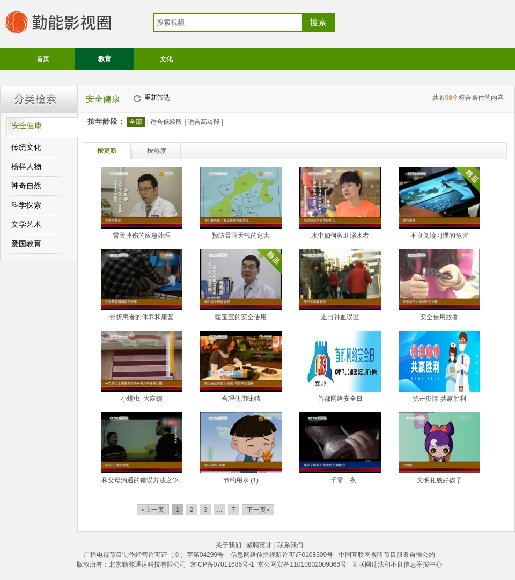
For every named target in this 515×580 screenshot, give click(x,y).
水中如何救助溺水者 (340, 235)
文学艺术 (26, 225)
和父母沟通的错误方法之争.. (141, 480)
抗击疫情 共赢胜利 (439, 398)
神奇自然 (26, 186)
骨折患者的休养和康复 (141, 317)
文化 (166, 59)
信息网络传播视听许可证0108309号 (282, 555)
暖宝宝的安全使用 (241, 317)
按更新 (106, 151)
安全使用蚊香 (439, 317)
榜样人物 (26, 167)
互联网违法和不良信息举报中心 (397, 564)
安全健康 (27, 126)
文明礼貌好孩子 (439, 480)
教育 (104, 59)
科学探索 (26, 205)
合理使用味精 (241, 398)
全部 (135, 122)
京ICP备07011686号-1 (222, 564)
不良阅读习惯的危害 (439, 235)
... (219, 509)
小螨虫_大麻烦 (142, 398)
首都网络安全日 (340, 398)
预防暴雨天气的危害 (241, 235)
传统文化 (26, 147)
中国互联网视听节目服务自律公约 (387, 555)
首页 (42, 59)
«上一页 (153, 509)
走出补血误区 (340, 317)
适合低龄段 (166, 122)
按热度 (156, 151)
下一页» (258, 509)
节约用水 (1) (241, 480)
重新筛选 (157, 97)
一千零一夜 (340, 480)
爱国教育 (26, 244)
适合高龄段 (204, 122)
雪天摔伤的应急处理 (142, 235)
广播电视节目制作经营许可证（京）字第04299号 (154, 555)
